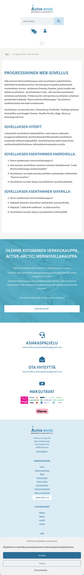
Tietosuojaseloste (40, 570)
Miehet (42, 512)
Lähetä (41, 308)
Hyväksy (42, 555)
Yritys (42, 466)
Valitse (42, 563)
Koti (7, 54)
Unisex (42, 523)
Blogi (42, 474)
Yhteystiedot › (42, 451)
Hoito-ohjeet (42, 481)
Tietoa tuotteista (42, 470)
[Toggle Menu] (42, 43)
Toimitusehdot (42, 485)
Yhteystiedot (42, 478)
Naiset (42, 516)
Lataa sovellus (42, 497)
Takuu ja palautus (42, 492)
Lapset (42, 520)
